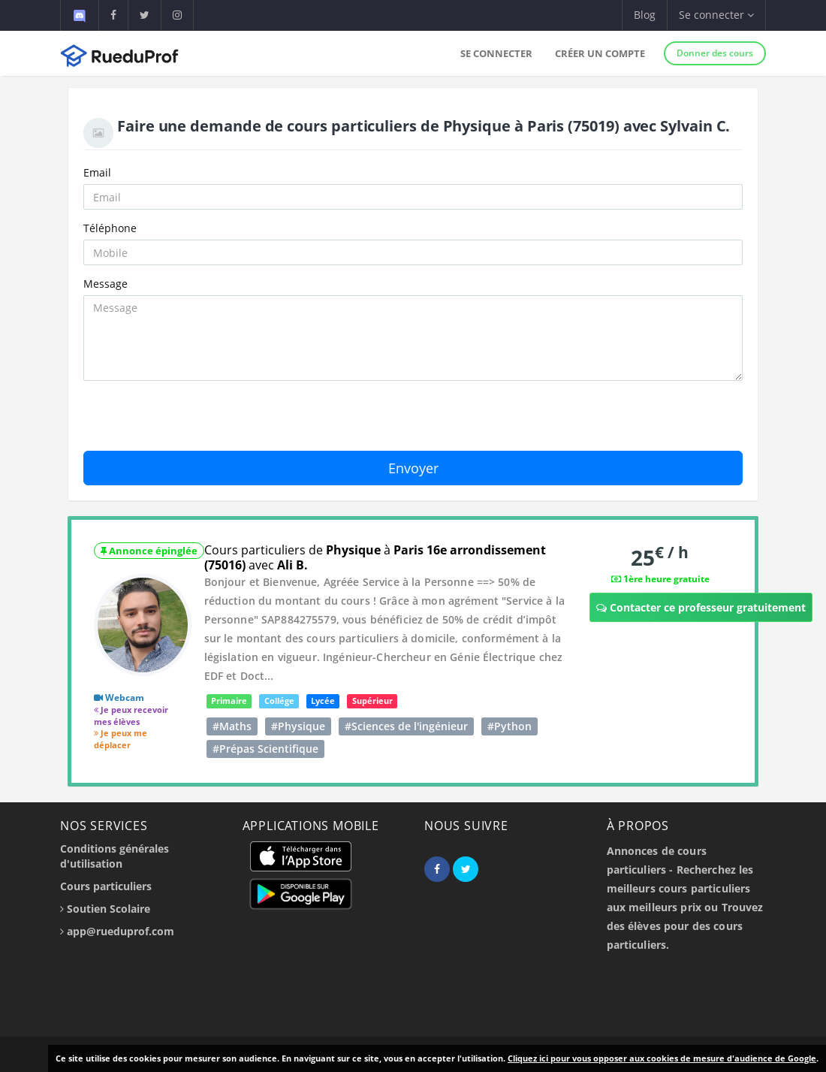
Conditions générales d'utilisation (114, 856)
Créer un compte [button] (600, 53)
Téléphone (110, 228)
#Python (509, 726)
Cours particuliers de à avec (375, 557)
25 (660, 557)
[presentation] (197, 421)
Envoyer (413, 468)
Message (105, 283)
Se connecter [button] (716, 15)
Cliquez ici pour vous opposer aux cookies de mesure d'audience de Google (662, 1058)
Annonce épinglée (149, 550)
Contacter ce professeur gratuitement (701, 607)
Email (97, 172)
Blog (645, 15)
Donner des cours (715, 53)
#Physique (298, 726)
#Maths (232, 726)
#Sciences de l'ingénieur (406, 726)
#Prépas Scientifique (265, 748)
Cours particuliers (106, 886)
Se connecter (496, 53)
